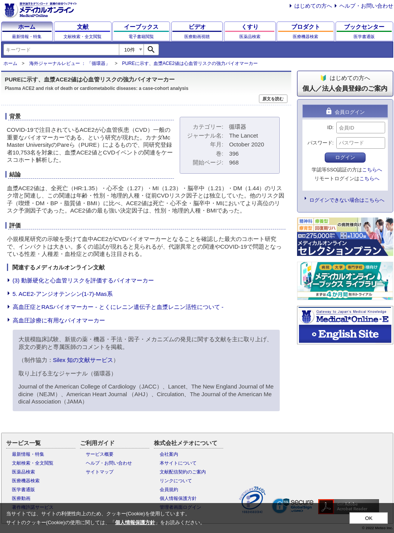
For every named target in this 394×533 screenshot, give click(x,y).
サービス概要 (100, 454)
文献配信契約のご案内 (183, 472)
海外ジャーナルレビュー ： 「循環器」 (69, 63)
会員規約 (169, 489)
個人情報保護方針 (178, 498)
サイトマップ (100, 472)
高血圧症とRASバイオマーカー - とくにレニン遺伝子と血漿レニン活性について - (118, 307)
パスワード (319, 143)
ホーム (10, 63)
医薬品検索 (23, 472)
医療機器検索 (26, 480)
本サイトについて (178, 463)
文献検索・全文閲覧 (32, 463)
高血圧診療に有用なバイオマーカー (59, 320)
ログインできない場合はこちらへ (346, 200)
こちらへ (372, 170)
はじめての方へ (313, 6)
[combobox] (61, 49)
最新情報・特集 (28, 454)
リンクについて (176, 480)
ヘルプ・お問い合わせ (366, 6)
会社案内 (169, 454)
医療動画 (21, 498)
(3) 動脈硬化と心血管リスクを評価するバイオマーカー (83, 280)
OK (368, 518)
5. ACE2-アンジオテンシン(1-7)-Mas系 (63, 294)
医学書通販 (23, 489)
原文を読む (273, 98)
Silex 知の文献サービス (83, 360)
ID (329, 127)
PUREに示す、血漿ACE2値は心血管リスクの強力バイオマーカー (190, 63)
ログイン (345, 157)
